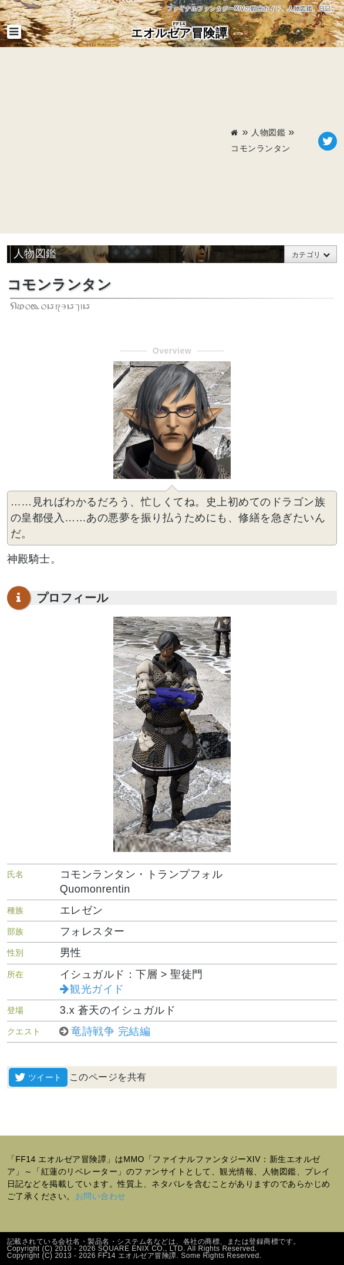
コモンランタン (261, 148)
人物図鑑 (268, 132)
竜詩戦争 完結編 (110, 1031)
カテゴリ (306, 255)
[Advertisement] (119, 141)
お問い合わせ (100, 1196)
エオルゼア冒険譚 (179, 30)
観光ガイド (97, 989)
